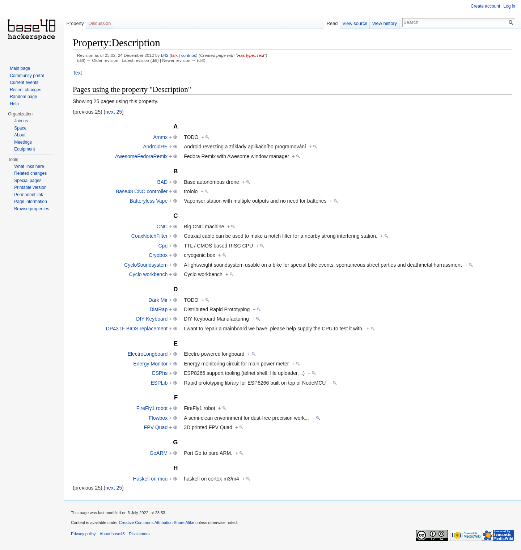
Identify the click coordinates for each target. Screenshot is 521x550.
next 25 (113, 112)
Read (332, 23)
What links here (29, 166)
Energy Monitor (150, 364)
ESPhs (160, 373)
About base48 (112, 534)
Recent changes (25, 89)
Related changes (30, 173)
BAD (162, 182)
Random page (23, 96)
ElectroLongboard (148, 354)
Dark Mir (158, 300)
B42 (165, 55)
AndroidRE (155, 146)
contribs (188, 55)
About (19, 135)
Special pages (27, 180)
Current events (24, 82)
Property (75, 23)
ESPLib (159, 383)
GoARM (158, 453)
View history (384, 23)
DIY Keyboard (152, 319)
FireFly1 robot (152, 408)
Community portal (27, 75)
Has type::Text (250, 55)
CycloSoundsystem (146, 265)
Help (14, 103)
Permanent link (28, 194)
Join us (21, 120)
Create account (485, 6)
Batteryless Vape (149, 201)
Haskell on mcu (150, 479)
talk (174, 55)
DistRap (158, 309)
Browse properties (31, 208)
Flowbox (158, 418)
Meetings (23, 142)
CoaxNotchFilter (149, 236)
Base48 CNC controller (142, 191)
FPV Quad (156, 427)
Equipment (24, 149)
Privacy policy (83, 534)
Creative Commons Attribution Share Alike (156, 522)
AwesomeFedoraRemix (141, 156)
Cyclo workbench (148, 274)
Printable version (30, 187)
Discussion (100, 23)
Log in (509, 6)
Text (77, 73)
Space (20, 128)
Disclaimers (139, 534)
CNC (162, 226)
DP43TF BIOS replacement (137, 328)
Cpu (163, 246)
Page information (30, 201)
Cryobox (158, 255)
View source (354, 23)
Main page (20, 68)
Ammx (160, 137)
